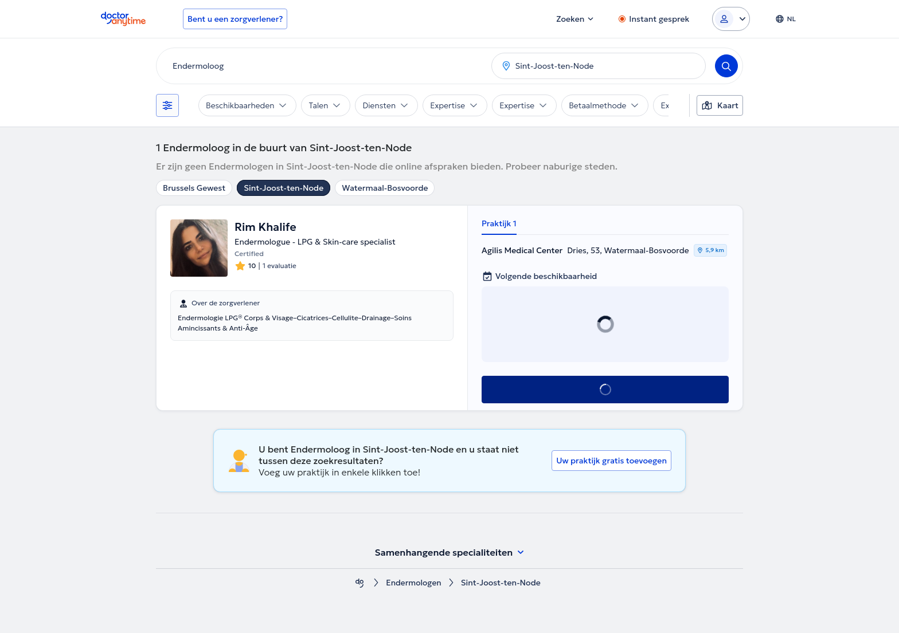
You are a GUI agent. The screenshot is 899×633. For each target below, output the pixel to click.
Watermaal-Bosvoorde (385, 188)
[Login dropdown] (731, 19)
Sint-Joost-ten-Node (283, 188)
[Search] (726, 65)
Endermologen (413, 583)
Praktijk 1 (499, 223)
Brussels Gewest (194, 188)
